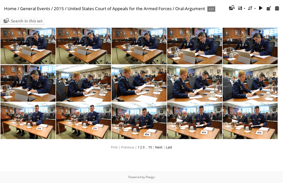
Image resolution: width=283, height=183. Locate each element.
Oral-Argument (190, 8)
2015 (59, 8)
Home (10, 8)
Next (159, 147)
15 (150, 147)
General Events (35, 8)
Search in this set (27, 20)
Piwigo (150, 177)
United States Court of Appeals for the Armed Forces (120, 8)
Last (169, 147)
